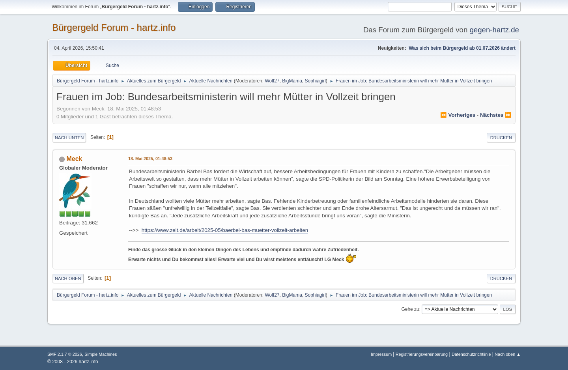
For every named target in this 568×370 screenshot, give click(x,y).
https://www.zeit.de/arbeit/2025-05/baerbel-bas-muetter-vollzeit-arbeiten (225, 230)
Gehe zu (410, 309)
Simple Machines (100, 354)
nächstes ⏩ (496, 115)
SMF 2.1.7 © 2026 (64, 354)
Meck (74, 158)
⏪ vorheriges (457, 115)
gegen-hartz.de (494, 30)
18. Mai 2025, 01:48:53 (150, 158)
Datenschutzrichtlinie (471, 354)
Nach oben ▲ (508, 354)
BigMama (292, 81)
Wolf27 (272, 81)
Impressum (382, 354)
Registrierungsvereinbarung (422, 354)
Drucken (501, 137)
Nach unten (69, 137)
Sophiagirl (315, 81)
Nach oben (68, 278)
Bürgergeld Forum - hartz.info (114, 27)
